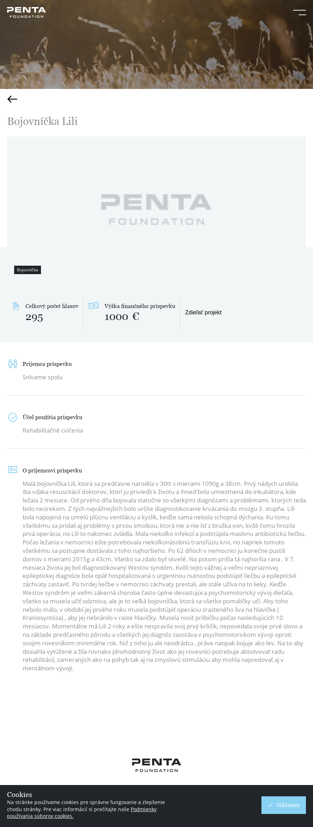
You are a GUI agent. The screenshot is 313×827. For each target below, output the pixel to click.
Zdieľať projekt (203, 312)
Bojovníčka (27, 270)
